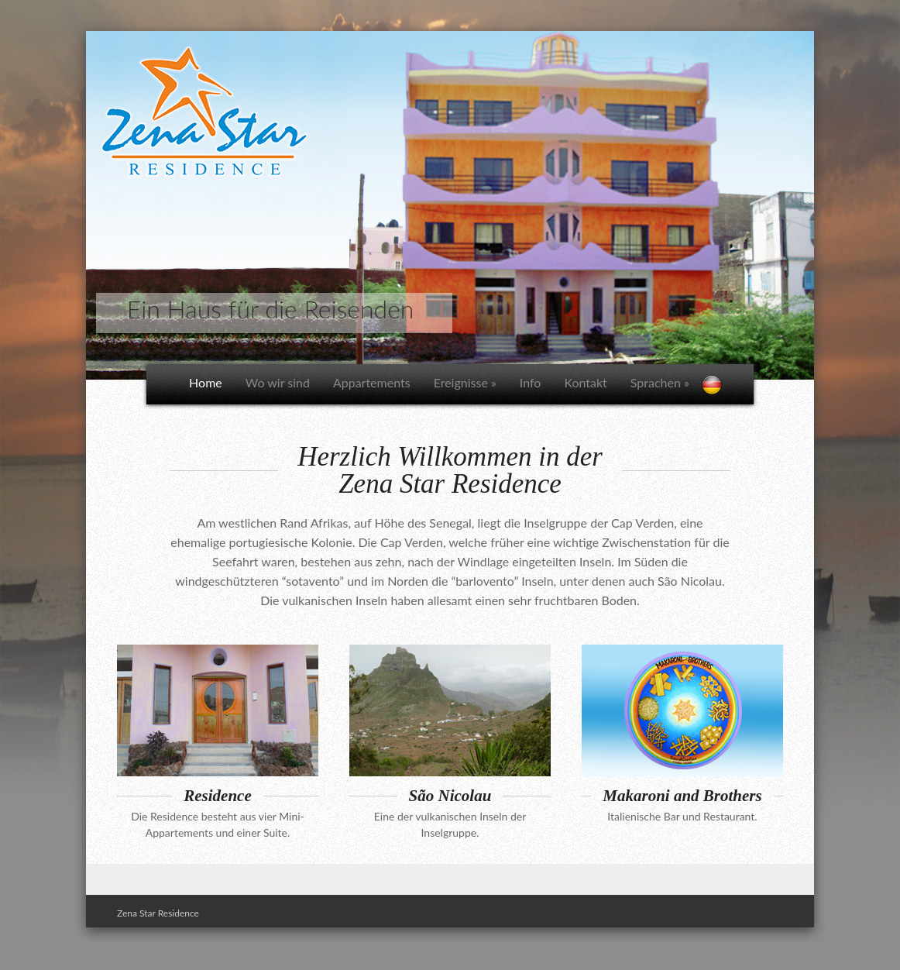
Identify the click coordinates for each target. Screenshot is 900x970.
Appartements (371, 382)
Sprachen (659, 382)
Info (530, 382)
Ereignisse (465, 382)
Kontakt (585, 382)
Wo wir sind (278, 382)
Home (205, 382)
